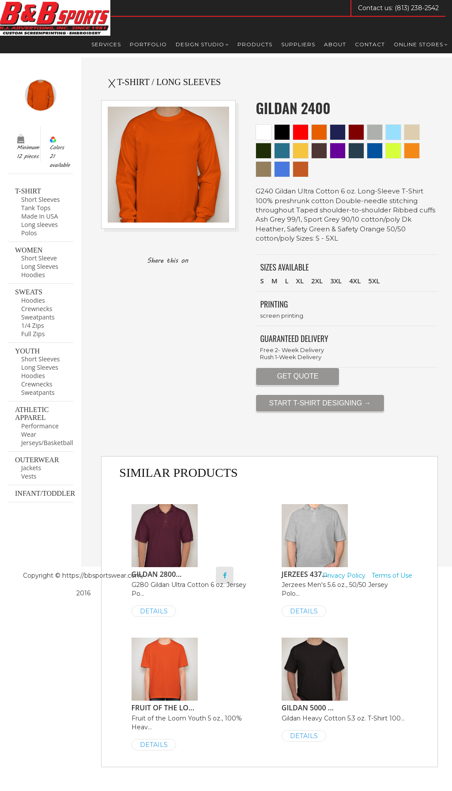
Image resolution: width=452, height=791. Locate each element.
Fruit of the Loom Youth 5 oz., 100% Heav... (195, 693)
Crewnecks (36, 309)
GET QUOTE (297, 376)
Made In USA (39, 216)
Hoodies (33, 275)
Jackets (31, 468)
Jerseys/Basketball (47, 442)
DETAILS (154, 611)
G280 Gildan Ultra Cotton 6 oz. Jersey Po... (195, 560)
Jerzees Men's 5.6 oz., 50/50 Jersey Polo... (345, 560)
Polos (29, 233)
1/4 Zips (32, 325)
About (335, 44)
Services (106, 44)
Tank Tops (35, 208)
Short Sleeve (39, 258)
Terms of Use (392, 575)
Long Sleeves (39, 266)
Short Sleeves (40, 199)
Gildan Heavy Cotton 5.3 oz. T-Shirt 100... (345, 689)
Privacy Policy (344, 575)
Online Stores (421, 44)
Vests (29, 476)
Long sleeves (39, 224)
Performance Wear (40, 430)
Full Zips (33, 334)
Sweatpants (38, 317)
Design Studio (202, 44)
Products (254, 44)
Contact (370, 44)
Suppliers (298, 44)
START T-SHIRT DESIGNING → (320, 403)
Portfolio (148, 44)
